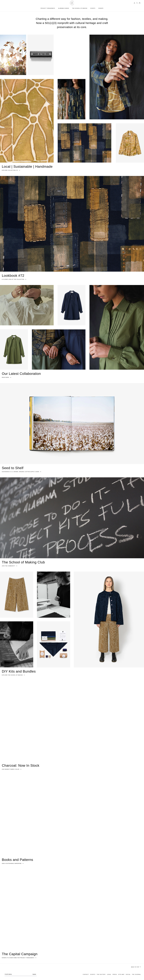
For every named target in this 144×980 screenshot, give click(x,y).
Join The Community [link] (9, 565)
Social (128, 974)
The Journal (136, 974)
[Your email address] (20, 974)
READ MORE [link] (6, 377)
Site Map (121, 974)
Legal (109, 974)
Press (115, 974)
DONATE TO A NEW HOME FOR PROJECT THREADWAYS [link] (19, 957)
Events (92, 974)
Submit (34, 974)
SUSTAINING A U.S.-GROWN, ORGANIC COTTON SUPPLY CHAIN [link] (21, 471)
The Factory (101, 974)
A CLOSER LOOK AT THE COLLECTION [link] (14, 279)
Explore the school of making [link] (13, 674)
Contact (86, 974)
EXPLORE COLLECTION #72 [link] (11, 170)
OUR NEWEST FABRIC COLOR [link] (11, 769)
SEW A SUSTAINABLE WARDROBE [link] (13, 863)
